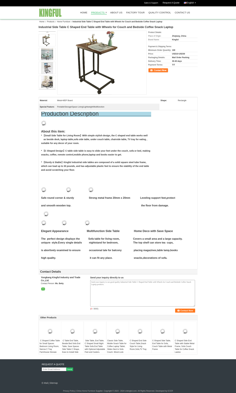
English (192, 2)
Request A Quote (171, 2)
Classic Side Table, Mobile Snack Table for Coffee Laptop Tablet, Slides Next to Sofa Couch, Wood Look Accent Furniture (117, 347)
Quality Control (159, 12)
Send (69, 369)
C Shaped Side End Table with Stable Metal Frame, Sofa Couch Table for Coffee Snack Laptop (184, 346)
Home (83, 12)
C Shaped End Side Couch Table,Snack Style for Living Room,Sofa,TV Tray (138, 344)
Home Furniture (63, 22)
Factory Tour (135, 12)
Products (98, 12)
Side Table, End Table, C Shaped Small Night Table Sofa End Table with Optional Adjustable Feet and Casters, (95, 346)
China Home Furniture (85, 391)
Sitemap (54, 383)
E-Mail (45, 383)
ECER (170, 391)
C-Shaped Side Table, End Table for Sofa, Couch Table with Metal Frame (162, 344)
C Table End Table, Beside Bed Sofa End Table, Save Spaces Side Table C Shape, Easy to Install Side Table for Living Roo (71, 347)
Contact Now (153, 70)
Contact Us (182, 12)
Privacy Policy (69, 391)
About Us (116, 12)
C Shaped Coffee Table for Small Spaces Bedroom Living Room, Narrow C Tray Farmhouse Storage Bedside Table (50, 347)
